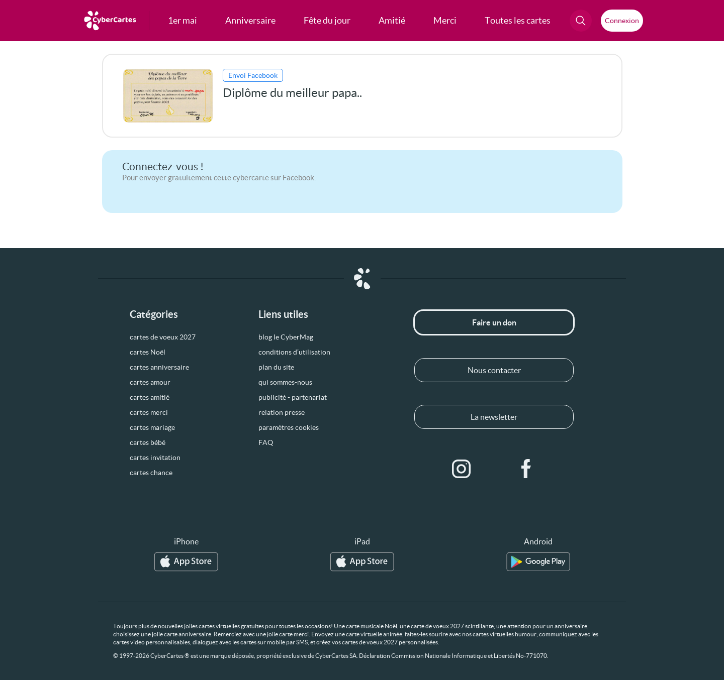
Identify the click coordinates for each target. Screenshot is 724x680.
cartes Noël (147, 352)
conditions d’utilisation (294, 352)
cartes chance (151, 473)
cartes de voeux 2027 (163, 337)
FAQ (265, 442)
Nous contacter (494, 370)
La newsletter (494, 416)
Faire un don (494, 322)
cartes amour (150, 382)
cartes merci (149, 412)
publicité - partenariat (292, 397)
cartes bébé (147, 442)
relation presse (281, 412)
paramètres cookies (288, 427)
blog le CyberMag (285, 337)
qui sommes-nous (285, 382)
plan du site (276, 367)
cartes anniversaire (159, 367)
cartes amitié (149, 397)
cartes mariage (152, 427)
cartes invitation (155, 458)
